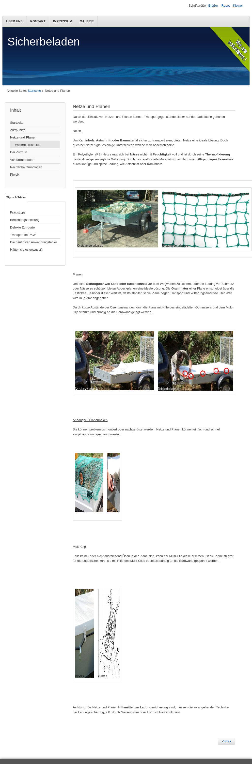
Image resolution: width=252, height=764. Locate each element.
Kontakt (38, 21)
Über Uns (14, 21)
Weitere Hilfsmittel (27, 145)
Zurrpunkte (17, 130)
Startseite (34, 90)
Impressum (62, 21)
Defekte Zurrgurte (22, 227)
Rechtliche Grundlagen (26, 167)
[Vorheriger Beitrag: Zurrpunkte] (226, 741)
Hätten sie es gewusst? (26, 249)
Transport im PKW (23, 235)
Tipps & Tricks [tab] (16, 197)
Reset (225, 5)
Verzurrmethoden (22, 160)
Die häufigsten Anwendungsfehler (33, 242)
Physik (14, 174)
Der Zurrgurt (18, 152)
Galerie (87, 21)
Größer (213, 5)
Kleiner (238, 5)
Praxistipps (18, 212)
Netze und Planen (23, 137)
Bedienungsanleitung (25, 220)
